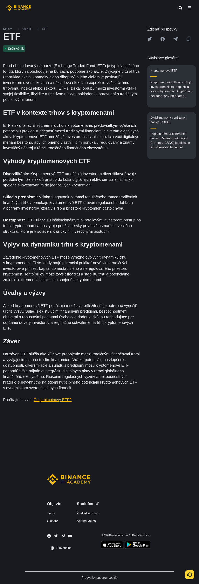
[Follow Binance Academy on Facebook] (49, 536)
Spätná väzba (86, 521)
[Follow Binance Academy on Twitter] (56, 536)
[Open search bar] (179, 7)
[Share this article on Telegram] (175, 39)
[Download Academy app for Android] (137, 545)
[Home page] (18, 8)
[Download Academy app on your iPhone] (112, 545)
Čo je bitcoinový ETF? (53, 400)
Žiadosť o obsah (88, 513)
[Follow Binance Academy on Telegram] (63, 536)
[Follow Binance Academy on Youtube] (70, 536)
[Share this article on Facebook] (162, 39)
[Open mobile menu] (189, 7)
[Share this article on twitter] (149, 39)
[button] (189, 7)
